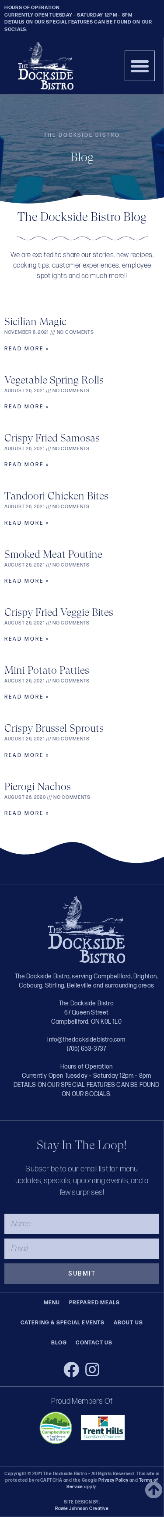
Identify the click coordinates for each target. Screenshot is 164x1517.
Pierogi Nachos (37, 787)
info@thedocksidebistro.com (86, 1039)
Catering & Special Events (63, 1323)
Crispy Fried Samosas (52, 438)
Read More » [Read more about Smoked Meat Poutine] (26, 581)
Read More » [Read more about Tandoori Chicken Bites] (26, 523)
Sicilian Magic (35, 322)
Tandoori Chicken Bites (56, 496)
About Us (128, 1323)
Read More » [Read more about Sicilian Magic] (26, 349)
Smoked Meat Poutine (53, 554)
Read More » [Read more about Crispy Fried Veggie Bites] (26, 639)
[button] (140, 66)
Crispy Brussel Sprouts (54, 728)
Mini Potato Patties (46, 670)
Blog (59, 1343)
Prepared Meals (94, 1303)
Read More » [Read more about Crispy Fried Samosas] (26, 465)
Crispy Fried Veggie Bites (58, 612)
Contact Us (94, 1343)
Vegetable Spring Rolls (54, 380)
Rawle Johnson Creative (81, 1508)
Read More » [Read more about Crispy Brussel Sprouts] (26, 755)
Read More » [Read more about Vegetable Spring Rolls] (26, 407)
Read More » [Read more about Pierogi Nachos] (26, 813)
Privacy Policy (113, 1480)
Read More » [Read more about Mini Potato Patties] (26, 697)
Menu (52, 1303)
